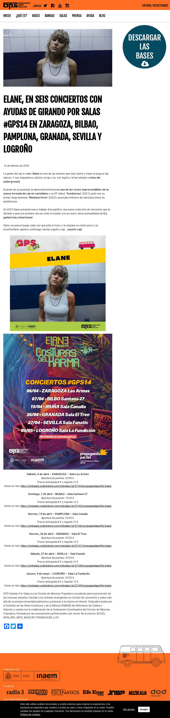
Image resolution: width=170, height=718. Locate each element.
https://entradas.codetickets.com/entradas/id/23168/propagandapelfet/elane (66, 565)
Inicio (7, 16)
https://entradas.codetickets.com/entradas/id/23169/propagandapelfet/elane (66, 585)
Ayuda (90, 16)
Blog (102, 16)
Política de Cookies (30, 714)
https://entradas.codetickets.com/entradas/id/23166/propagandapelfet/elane (66, 526)
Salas (63, 16)
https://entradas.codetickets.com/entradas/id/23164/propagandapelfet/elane (66, 486)
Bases (36, 16)
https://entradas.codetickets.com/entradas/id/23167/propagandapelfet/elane (66, 545)
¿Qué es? (21, 16)
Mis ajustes (129, 709)
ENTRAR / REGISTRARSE (155, 5)
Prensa (77, 16)
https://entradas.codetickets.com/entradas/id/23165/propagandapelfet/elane (66, 506)
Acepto (144, 709)
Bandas (49, 16)
